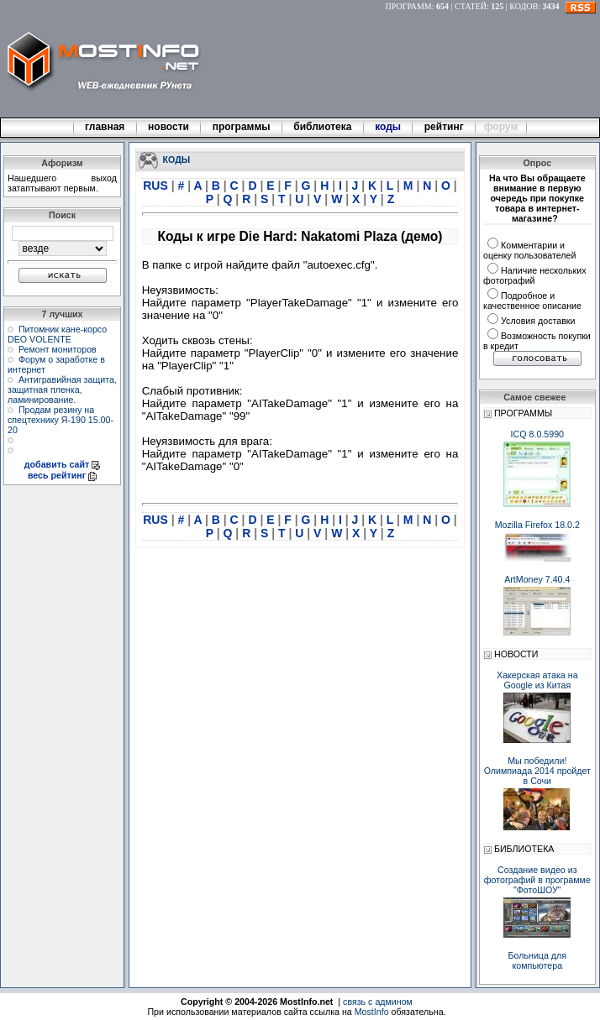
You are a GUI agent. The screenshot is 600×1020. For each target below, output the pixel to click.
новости (168, 127)
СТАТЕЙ (471, 6)
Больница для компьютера (537, 960)
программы (241, 127)
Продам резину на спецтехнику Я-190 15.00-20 (60, 420)
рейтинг (445, 127)
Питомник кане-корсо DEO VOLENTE (57, 334)
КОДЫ (177, 159)
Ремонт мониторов (57, 349)
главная (105, 127)
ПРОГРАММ (409, 6)
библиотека (323, 127)
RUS (157, 185)
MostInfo (372, 1012)
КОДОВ (523, 6)
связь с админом (378, 1001)
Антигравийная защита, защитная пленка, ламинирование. (62, 389)
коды (388, 127)
